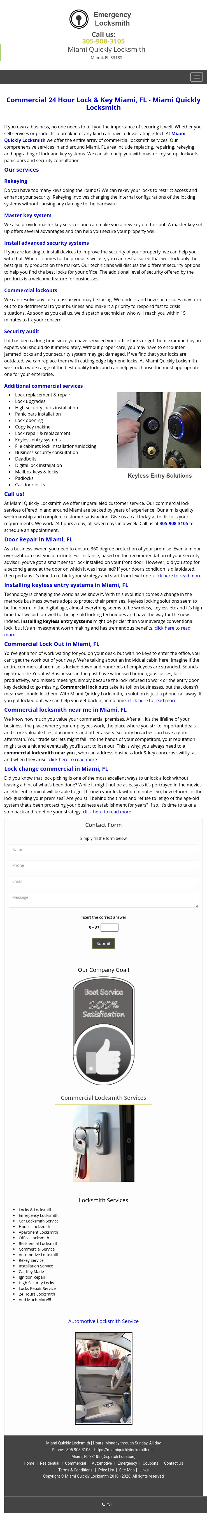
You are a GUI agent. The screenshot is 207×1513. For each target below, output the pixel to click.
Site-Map (127, 1470)
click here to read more (177, 576)
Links (144, 1470)
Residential (49, 1463)
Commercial (75, 1463)
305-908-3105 (103, 41)
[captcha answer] (109, 928)
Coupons (150, 1463)
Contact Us (173, 1463)
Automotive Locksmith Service (103, 1321)
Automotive (102, 1463)
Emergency (127, 1463)
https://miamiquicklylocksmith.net (124, 1450)
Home (29, 1463)
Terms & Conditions (75, 1470)
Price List (106, 1470)
